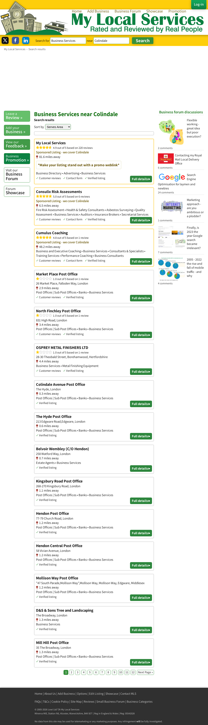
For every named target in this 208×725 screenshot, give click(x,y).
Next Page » (145, 672)
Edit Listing (96, 693)
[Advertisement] (104, 80)
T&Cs (46, 701)
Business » (18, 129)
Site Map (76, 701)
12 (133, 672)
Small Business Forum (110, 701)
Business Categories (140, 701)
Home (77, 11)
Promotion (177, 11)
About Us (50, 693)
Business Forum (128, 11)
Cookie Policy (60, 701)
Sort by (39, 127)
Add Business (98, 11)
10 (120, 672)
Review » (18, 115)
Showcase (154, 11)
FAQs (38, 701)
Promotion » (18, 158)
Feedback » (18, 144)
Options (82, 693)
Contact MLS (128, 693)
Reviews (89, 701)
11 (126, 672)
